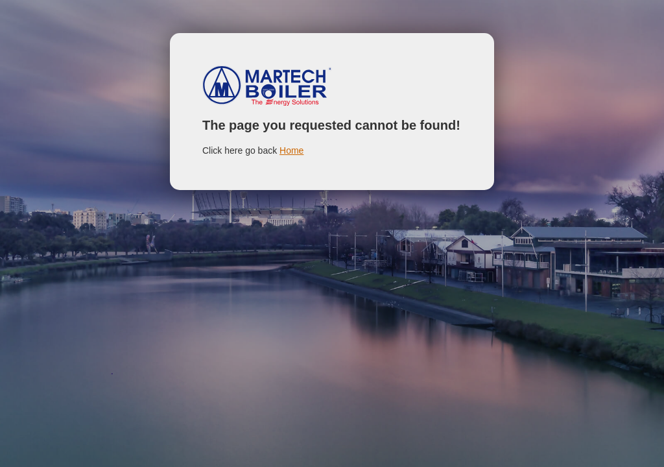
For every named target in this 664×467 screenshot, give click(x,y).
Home (291, 150)
